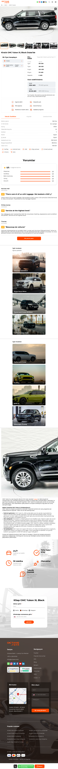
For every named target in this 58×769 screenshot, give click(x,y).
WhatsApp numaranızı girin (23, 614)
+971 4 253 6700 (12, 656)
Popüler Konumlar (39, 656)
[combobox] (15, 617)
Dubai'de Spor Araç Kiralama (16, 739)
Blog (35, 662)
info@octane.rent (13, 659)
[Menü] (55, 2)
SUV (6, 5)
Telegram (33, 610)
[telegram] (41, 2)
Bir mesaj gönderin (40, 710)
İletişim (36, 665)
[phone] (44, 2)
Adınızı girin (17, 604)
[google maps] (46, 2)
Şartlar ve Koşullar (25, 759)
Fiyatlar (36, 653)
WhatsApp (25, 610)
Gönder (29, 622)
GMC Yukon (12, 5)
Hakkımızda (37, 668)
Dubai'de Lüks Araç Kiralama (38, 739)
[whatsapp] (37, 2)
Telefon (17, 610)
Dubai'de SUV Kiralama (36, 736)
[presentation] (2, 24)
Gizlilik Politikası (13, 759)
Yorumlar (36, 671)
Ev (2, 5)
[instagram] (39, 2)
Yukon (35, 499)
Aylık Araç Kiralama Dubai (15, 742)
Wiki (35, 674)
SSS (35, 659)
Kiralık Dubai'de (15, 730)
